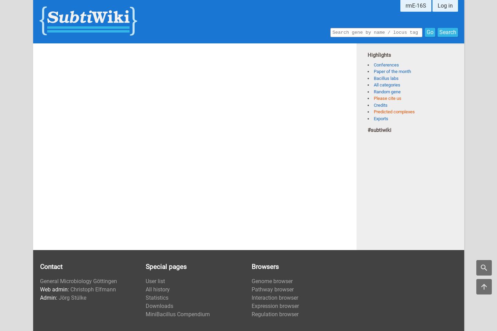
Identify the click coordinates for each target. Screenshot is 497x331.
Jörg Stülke (72, 297)
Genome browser (272, 281)
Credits (381, 105)
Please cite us (387, 98)
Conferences (386, 65)
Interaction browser (275, 297)
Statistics (157, 297)
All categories (387, 84)
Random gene (387, 91)
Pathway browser (273, 289)
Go (430, 32)
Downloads (159, 306)
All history (158, 289)
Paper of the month (392, 71)
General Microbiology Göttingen (78, 281)
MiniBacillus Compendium (178, 314)
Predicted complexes (394, 111)
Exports (381, 118)
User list (155, 281)
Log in (445, 5)
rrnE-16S (416, 5)
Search (447, 32)
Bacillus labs (386, 78)
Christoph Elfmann (93, 289)
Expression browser (275, 306)
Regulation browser (275, 314)
